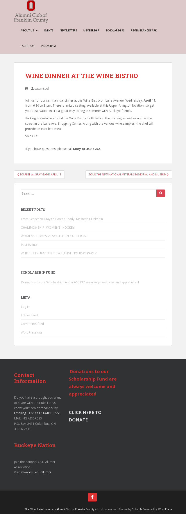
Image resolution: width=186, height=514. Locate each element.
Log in (25, 306)
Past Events (29, 244)
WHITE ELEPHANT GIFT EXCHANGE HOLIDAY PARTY (59, 253)
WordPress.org (31, 332)
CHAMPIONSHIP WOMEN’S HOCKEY (48, 227)
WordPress (165, 509)
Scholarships (115, 30)
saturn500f (41, 89)
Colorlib (137, 509)
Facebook (27, 46)
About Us (27, 30)
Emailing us (22, 413)
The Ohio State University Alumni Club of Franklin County (59, 509)
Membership (91, 30)
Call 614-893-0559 (48, 413)
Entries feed (29, 315)
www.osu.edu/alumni (36, 472)
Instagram (48, 46)
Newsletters (68, 30)
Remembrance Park (144, 30)
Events (48, 30)
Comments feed (32, 324)
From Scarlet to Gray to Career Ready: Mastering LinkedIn (62, 219)
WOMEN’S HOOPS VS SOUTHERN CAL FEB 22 (53, 236)
